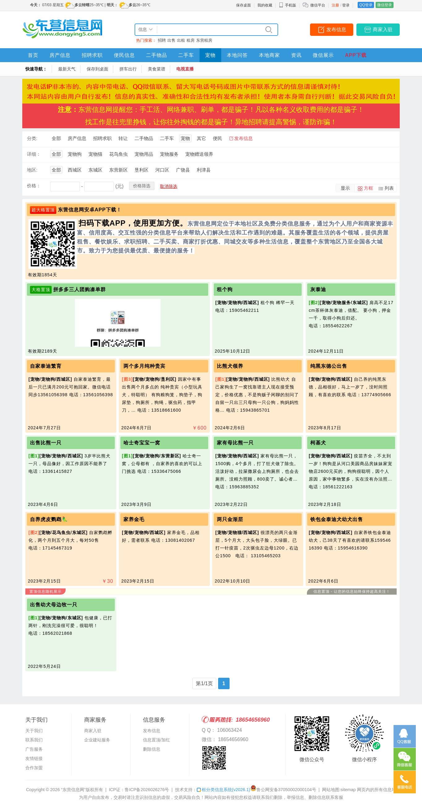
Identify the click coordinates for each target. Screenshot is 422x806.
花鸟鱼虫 (118, 154)
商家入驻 (383, 29)
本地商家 (269, 55)
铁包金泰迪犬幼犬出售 (336, 519)
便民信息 (124, 55)
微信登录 (384, 5)
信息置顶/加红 (156, 739)
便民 (217, 138)
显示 (345, 188)
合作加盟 (34, 767)
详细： (34, 154)
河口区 (162, 169)
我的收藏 (264, 5)
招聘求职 (92, 55)
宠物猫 (95, 154)
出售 (171, 40)
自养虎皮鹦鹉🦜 (49, 519)
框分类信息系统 (223, 789)
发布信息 (336, 29)
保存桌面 (243, 5)
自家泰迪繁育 (46, 366)
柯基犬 (318, 442)
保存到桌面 (97, 68)
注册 (335, 5)
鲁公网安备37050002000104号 (283, 789)
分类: (32, 138)
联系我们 (34, 739)
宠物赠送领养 (199, 154)
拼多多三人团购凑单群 (79, 289)
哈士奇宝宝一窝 (141, 442)
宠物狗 (75, 154)
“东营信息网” (73, 789)
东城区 (95, 169)
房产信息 (60, 55)
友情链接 (34, 758)
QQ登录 (365, 5)
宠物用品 (144, 154)
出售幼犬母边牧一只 (53, 604)
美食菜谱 (156, 68)
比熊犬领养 (230, 366)
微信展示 (323, 55)
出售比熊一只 (46, 442)
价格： (34, 185)
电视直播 (185, 68)
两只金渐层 (230, 519)
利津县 (204, 169)
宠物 (210, 55)
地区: (32, 169)
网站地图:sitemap (339, 789)
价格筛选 (141, 185)
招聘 (162, 40)
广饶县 (183, 169)
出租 (181, 40)
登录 (346, 5)
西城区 (75, 169)
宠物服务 (169, 154)
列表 (389, 188)
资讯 (296, 55)
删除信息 (151, 749)
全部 (56, 138)
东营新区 (118, 169)
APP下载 (356, 55)
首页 (33, 55)
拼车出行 (128, 68)
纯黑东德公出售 (328, 366)
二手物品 (156, 55)
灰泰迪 (318, 289)
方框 (368, 188)
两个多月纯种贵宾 (144, 366)
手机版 (287, 5)
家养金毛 (133, 519)
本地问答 (237, 55)
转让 (123, 138)
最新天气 (66, 68)
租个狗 (225, 289)
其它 (201, 138)
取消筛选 (168, 186)
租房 (191, 40)
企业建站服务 (97, 739)
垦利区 (142, 169)
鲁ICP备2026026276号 (147, 789)
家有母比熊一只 (235, 442)
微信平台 (317, 5)
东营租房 (204, 40)
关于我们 (34, 730)
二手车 (186, 55)
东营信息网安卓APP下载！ (90, 209)
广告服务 (34, 749)
